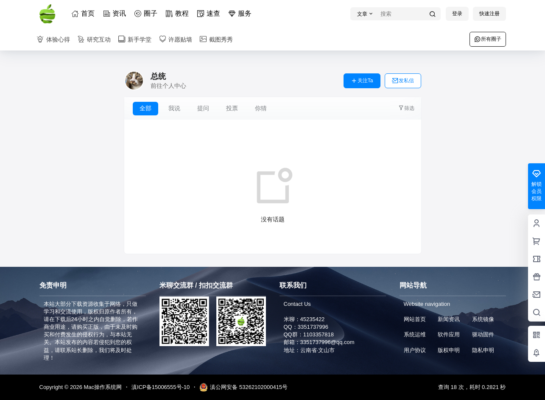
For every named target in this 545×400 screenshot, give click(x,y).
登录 (457, 14)
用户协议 (415, 350)
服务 (241, 13)
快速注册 (489, 14)
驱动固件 (483, 334)
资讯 (116, 13)
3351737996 (313, 327)
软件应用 (449, 334)
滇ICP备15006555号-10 (160, 387)
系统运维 (415, 334)
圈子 (147, 13)
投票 (232, 108)
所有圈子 (487, 39)
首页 (84, 13)
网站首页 (415, 319)
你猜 (261, 108)
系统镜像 (483, 319)
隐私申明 (483, 350)
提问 (203, 108)
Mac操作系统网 (102, 387)
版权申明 (449, 350)
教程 (178, 13)
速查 (210, 13)
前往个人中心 (168, 85)
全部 (145, 108)
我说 (174, 108)
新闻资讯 (449, 319)
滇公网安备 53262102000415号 (243, 387)
